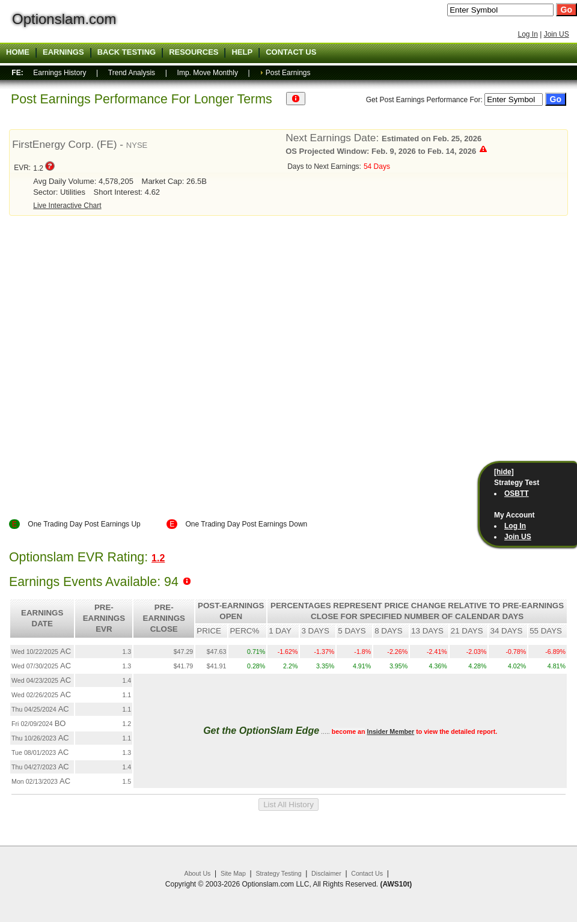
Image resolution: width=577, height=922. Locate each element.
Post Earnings (288, 73)
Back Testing (126, 52)
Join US (556, 34)
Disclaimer (326, 873)
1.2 (158, 558)
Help (241, 52)
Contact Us (367, 873)
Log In (527, 34)
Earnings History (59, 73)
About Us (198, 873)
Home (17, 52)
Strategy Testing (278, 873)
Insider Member (390, 731)
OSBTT (516, 493)
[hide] (504, 472)
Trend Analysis (131, 73)
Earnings (63, 52)
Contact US (291, 52)
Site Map (233, 873)
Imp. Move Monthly (207, 73)
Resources (193, 52)
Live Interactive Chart (67, 205)
